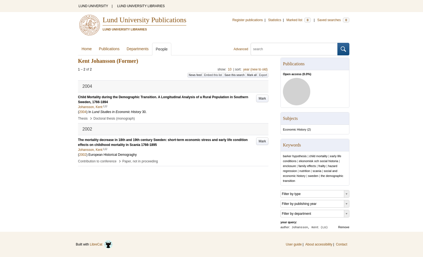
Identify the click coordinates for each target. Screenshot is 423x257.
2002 (82, 155)
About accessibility (318, 244)
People (162, 49)
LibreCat (101, 244)
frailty (322, 166)
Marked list (298, 20)
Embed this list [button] (213, 75)
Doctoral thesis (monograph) (114, 118)
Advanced (241, 49)
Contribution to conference (97, 161)
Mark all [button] (252, 75)
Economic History (294, 129)
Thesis (83, 118)
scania (316, 171)
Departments (138, 49)
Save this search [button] (234, 75)
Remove (343, 227)
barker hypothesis (295, 156)
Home (87, 49)
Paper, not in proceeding (140, 161)
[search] (294, 49)
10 (229, 69)
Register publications (247, 20)
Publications (109, 49)
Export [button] (263, 75)
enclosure (289, 166)
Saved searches (333, 20)
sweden (313, 175)
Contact (341, 244)
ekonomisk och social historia (318, 161)
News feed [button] (195, 75)
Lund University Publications (144, 20)
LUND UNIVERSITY (93, 6)
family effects (307, 166)
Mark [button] (262, 98)
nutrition (304, 171)
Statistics (274, 20)
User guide (294, 244)
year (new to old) (255, 69)
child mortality (318, 156)
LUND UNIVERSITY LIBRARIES (141, 6)
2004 (82, 112)
